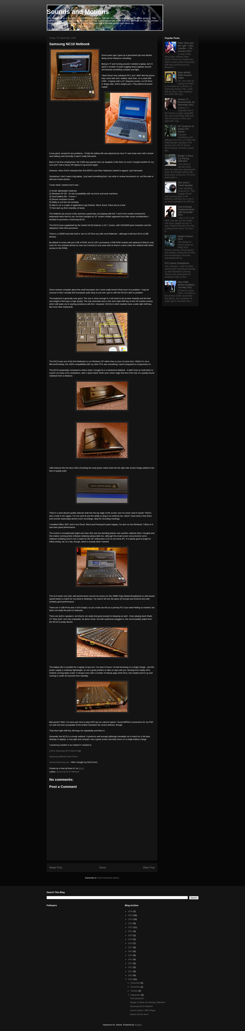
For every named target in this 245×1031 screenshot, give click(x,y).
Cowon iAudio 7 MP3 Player (143, 1010)
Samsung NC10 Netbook (67, 771)
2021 (130, 931)
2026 (130, 911)
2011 (130, 971)
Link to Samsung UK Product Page (65, 751)
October (134, 991)
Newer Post (55, 867)
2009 (130, 979)
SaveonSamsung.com (59, 762)
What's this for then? (139, 1014)
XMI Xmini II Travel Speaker (185, 184)
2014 (130, 959)
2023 (130, 923)
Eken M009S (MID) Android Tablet (184, 75)
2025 (130, 915)
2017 (130, 947)
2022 (130, 927)
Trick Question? (137, 998)
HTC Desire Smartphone (177, 263)
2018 (130, 943)
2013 (130, 963)
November (135, 987)
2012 (130, 967)
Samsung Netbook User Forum (63, 756)
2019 (130, 939)
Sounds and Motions (78, 11)
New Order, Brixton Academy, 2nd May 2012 (186, 285)
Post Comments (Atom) (108, 878)
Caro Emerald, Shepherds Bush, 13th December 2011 (186, 211)
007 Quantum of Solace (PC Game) (186, 129)
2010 (130, 975)
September (135, 995)
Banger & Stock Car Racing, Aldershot (185, 158)
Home (102, 867)
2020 (130, 935)
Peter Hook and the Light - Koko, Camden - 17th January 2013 (186, 47)
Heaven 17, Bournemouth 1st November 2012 (186, 102)
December (135, 983)
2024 (130, 919)
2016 (130, 951)
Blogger (138, 1025)
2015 (130, 955)
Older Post (149, 867)
